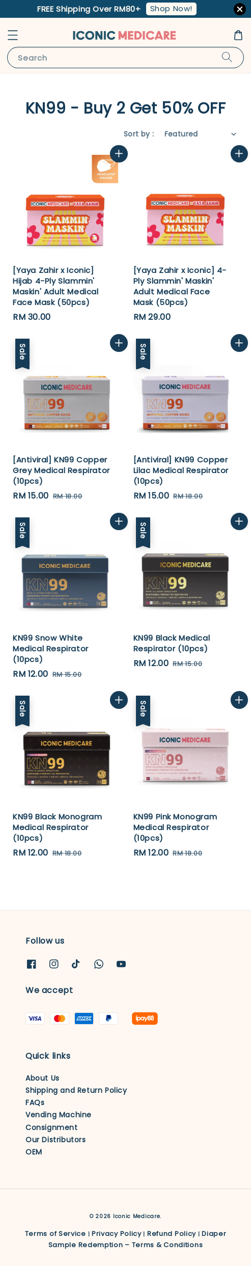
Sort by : (139, 134)
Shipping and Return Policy (76, 1090)
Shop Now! (171, 8)
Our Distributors (55, 1140)
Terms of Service (55, 1234)
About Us (42, 1078)
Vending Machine (58, 1115)
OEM (33, 1152)
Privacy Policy (117, 1234)
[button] (13, 35)
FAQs (34, 1102)
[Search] (227, 57)
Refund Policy (171, 1234)
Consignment (51, 1127)
